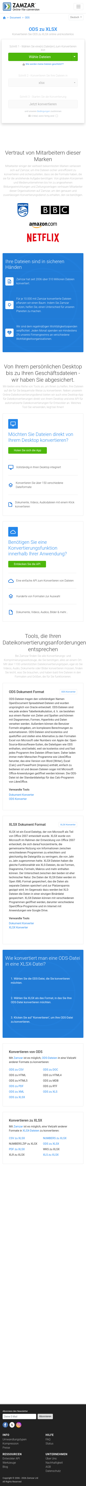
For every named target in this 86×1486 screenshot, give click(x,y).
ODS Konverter (68, 691)
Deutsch (75, 17)
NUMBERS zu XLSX (55, 1138)
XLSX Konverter (68, 824)
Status (49, 1443)
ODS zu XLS (50, 1091)
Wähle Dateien (40, 57)
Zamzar (18, 1058)
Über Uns (51, 1458)
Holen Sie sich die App (27, 450)
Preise (6, 1447)
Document (15, 17)
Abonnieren (45, 1416)
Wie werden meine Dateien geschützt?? (45, 64)
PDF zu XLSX (17, 1149)
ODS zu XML (16, 1091)
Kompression (11, 1443)
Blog (5, 1466)
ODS (27, 17)
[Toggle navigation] (78, 6)
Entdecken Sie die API (27, 564)
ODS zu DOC (50, 1069)
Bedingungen (43, 111)
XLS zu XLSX (51, 1154)
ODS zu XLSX (17, 1097)
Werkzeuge (9, 1462)
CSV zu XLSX (17, 1138)
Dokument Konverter (21, 794)
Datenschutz (53, 1471)
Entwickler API (11, 1458)
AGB (48, 1466)
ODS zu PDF (16, 1086)
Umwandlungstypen (15, 1439)
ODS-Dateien (49, 1058)
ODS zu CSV (16, 1069)
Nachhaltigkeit (54, 1462)
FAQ (48, 1439)
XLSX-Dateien (31, 1130)
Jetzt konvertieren (43, 104)
